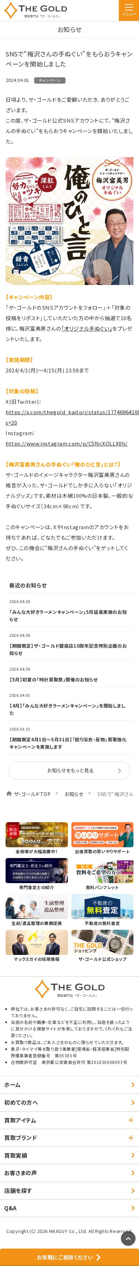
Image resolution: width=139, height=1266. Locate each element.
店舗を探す (18, 1190)
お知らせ (73, 793)
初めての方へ (21, 1102)
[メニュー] (129, 10)
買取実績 (15, 1155)
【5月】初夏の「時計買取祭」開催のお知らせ (53, 679)
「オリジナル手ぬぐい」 (87, 328)
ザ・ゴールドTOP (32, 793)
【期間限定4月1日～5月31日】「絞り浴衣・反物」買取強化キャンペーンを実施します (67, 743)
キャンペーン (50, 80)
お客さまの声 (20, 1172)
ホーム (12, 1084)
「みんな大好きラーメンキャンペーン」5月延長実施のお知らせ (68, 616)
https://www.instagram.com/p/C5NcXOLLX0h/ (67, 443)
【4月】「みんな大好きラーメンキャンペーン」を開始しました (67, 709)
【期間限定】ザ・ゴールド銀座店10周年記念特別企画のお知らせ (68, 649)
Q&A (10, 1208)
